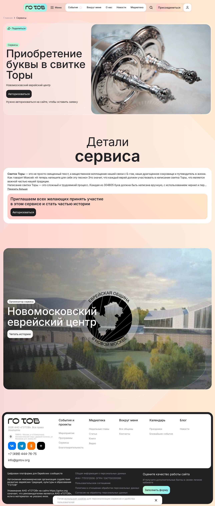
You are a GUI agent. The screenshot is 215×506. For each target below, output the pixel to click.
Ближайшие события (161, 433)
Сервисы (64, 442)
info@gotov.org (19, 460)
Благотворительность (71, 447)
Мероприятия (66, 433)
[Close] (156, 500)
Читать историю (20, 334)
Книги (92, 438)
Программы (65, 437)
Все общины (126, 428)
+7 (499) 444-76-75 (22, 454)
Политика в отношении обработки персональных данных (107, 487)
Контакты (124, 433)
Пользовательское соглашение (92, 483)
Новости (184, 428)
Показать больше (18, 189)
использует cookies (75, 498)
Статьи (93, 433)
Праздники (156, 428)
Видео (92, 443)
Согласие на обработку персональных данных (101, 492)
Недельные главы (99, 428)
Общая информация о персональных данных (100, 473)
